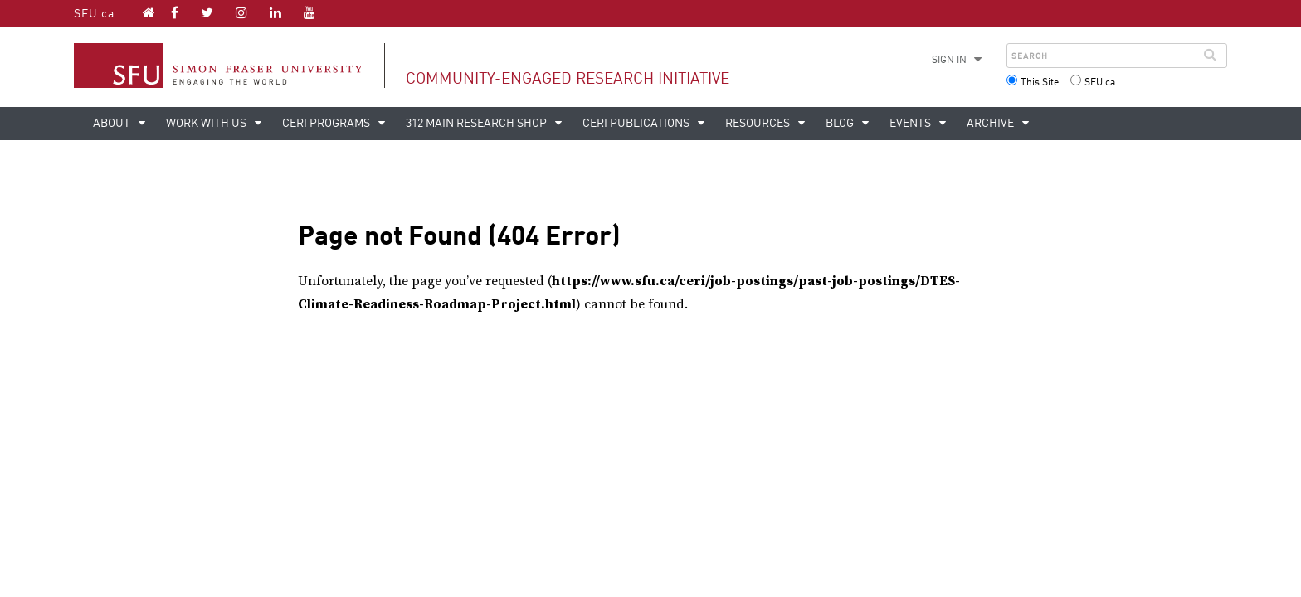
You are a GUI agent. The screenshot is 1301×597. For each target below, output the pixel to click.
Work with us (207, 123)
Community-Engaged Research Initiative (567, 79)
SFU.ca (94, 14)
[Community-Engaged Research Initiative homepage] (149, 12)
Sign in (949, 61)
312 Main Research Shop (477, 123)
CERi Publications (637, 123)
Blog (841, 123)
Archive (991, 123)
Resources (758, 123)
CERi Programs (327, 123)
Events (911, 123)
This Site (1040, 83)
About (113, 123)
